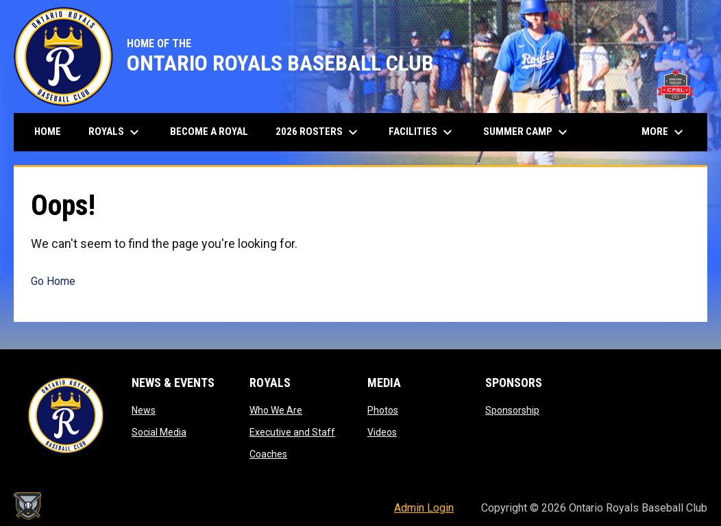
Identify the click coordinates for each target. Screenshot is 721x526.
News (144, 410)
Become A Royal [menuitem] (209, 131)
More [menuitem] (664, 132)
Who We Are (275, 410)
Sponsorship (512, 410)
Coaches (268, 454)
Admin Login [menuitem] (424, 507)
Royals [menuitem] (115, 132)
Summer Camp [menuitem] (527, 132)
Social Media (159, 432)
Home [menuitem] (47, 131)
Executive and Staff (292, 432)
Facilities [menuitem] (422, 132)
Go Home (53, 281)
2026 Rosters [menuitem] (318, 132)
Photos (382, 410)
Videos (382, 432)
